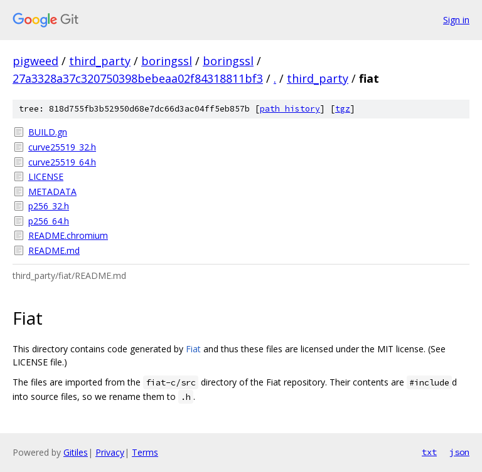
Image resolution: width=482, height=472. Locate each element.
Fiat (193, 349)
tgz (342, 108)
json (459, 452)
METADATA (52, 191)
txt (429, 452)
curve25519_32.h (62, 147)
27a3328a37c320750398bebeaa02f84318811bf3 (138, 78)
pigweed (35, 60)
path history (290, 108)
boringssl (166, 60)
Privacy (109, 452)
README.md (54, 250)
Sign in (456, 20)
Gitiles (75, 452)
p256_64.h (48, 221)
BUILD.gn (47, 132)
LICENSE (45, 176)
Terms (145, 452)
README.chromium (68, 235)
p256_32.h (48, 206)
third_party (100, 60)
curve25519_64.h (62, 162)
